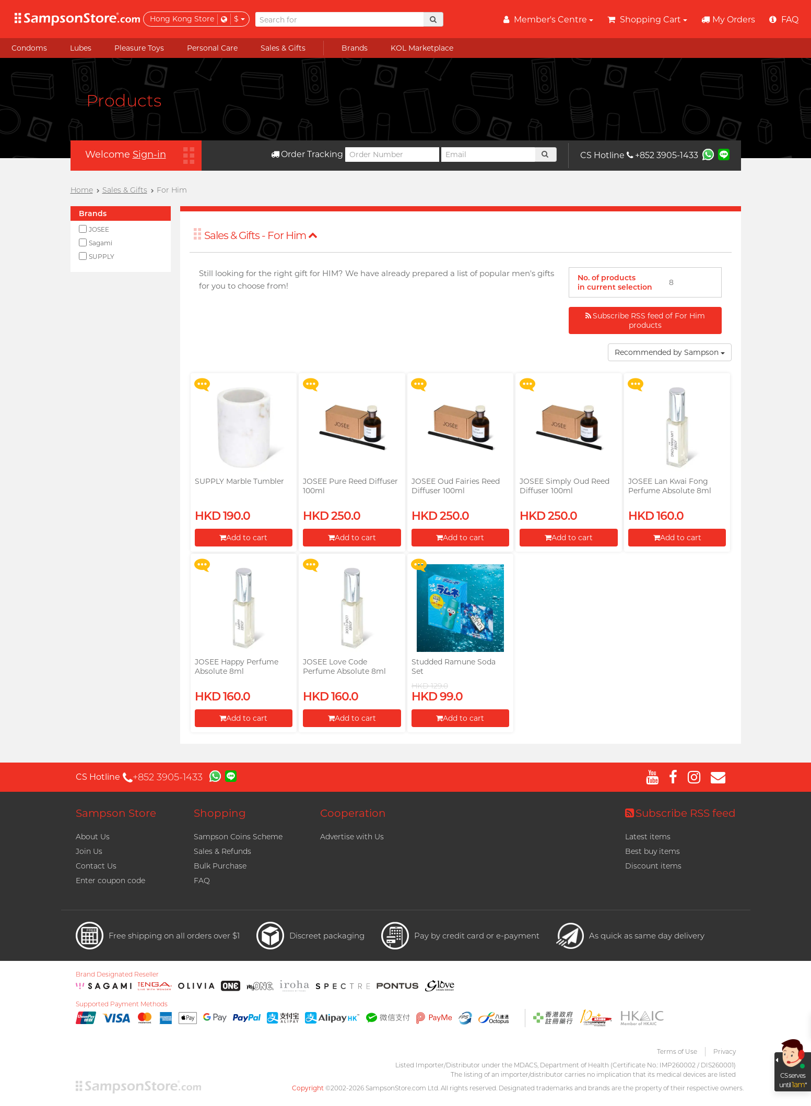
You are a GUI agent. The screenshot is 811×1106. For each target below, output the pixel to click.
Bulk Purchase (220, 866)
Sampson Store (116, 813)
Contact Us (96, 866)
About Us (93, 836)
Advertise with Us (352, 836)
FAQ (202, 880)
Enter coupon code (110, 880)
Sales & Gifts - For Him (261, 235)
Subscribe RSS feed (680, 813)
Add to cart (243, 537)
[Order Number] (392, 154)
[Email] (488, 154)
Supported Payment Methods (122, 1004)
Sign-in (149, 154)
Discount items (653, 866)
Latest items (648, 836)
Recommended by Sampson (670, 352)
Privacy (724, 1051)
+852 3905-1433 (662, 155)
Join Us (89, 851)
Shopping (220, 813)
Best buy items (652, 851)
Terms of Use (677, 1051)
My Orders (728, 20)
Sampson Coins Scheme (238, 836)
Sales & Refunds (222, 851)
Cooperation (353, 813)
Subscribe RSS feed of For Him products (645, 320)
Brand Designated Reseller (117, 974)
